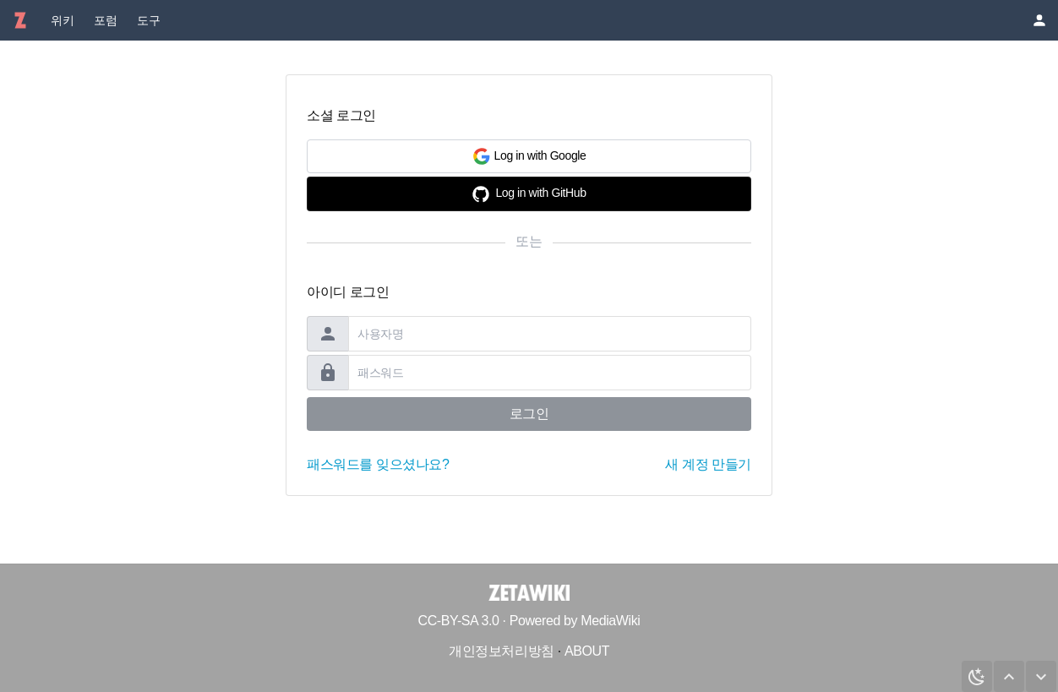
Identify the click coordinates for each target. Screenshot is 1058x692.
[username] (549, 333)
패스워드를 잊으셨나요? (378, 464)
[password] (549, 372)
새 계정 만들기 (708, 464)
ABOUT (586, 651)
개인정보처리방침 (501, 651)
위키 (62, 20)
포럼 (105, 20)
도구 (148, 20)
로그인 (529, 413)
